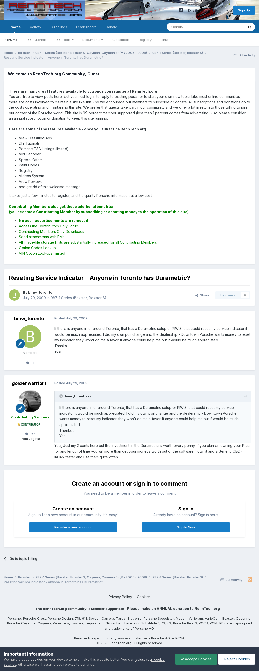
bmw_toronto (29, 318)
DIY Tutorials (37, 40)
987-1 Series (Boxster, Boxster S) (78, 298)
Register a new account (73, 527)
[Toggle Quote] (61, 396)
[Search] (192, 27)
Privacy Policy (120, 597)
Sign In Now (186, 527)
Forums (11, 40)
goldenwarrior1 (29, 383)
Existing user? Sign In (208, 10)
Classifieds (121, 40)
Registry (145, 40)
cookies (37, 659)
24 (30, 363)
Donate (111, 27)
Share (202, 295)
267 (30, 434)
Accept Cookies (196, 659)
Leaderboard (86, 27)
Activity (35, 27)
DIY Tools (64, 40)
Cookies (144, 597)
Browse (14, 29)
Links (165, 40)
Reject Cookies (236, 659)
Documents (92, 40)
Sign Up (244, 10)
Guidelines (58, 27)
